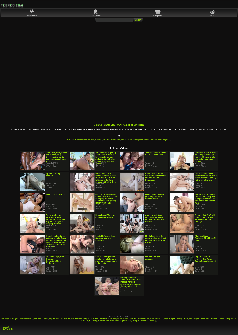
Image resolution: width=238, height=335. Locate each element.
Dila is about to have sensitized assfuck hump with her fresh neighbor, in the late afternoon (206, 177)
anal (3, 319)
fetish (160, 140)
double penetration (25, 319)
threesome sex (211, 319)
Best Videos (96, 16)
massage (118, 321)
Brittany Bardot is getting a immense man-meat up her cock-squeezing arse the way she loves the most (130, 282)
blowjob (15, 319)
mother (157, 319)
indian (106, 321)
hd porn (52, 319)
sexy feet (106, 140)
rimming (153, 321)
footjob (165, 140)
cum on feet (71, 140)
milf (147, 319)
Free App (212, 16)
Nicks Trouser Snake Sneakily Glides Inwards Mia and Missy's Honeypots (155, 177)
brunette (221, 319)
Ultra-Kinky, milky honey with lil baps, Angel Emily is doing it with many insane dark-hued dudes (56, 157)
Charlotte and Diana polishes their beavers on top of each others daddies (155, 218)
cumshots (153, 140)
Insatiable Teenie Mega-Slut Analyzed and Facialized (105, 238)
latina (112, 321)
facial (186, 319)
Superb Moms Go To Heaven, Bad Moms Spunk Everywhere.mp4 (205, 259)
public (124, 321)
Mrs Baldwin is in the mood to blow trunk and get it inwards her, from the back (155, 239)
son (162, 319)
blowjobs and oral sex (91, 319)
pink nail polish (126, 140)
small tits (67, 319)
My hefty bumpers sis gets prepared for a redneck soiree (154, 196)
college (233, 319)
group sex (37, 319)
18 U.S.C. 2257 (8, 329)
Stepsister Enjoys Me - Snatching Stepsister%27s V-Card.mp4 (55, 260)
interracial (59, 319)
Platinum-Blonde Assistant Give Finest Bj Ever (205, 238)
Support (6, 327)
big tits (173, 319)
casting (227, 319)
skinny (113, 140)
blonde (146, 140)
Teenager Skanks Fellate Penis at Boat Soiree (155, 154)
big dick (8, 319)
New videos (32, 16)
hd (169, 140)
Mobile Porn (12, 5)
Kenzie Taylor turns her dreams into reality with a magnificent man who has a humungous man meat (205, 198)
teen (80, 319)
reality (140, 321)
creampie (180, 319)
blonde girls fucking (130, 319)
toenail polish (138, 140)
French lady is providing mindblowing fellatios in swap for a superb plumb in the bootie (106, 260)
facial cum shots (106, 319)
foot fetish (98, 140)
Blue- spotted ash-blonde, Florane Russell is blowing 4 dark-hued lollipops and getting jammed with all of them (105, 178)
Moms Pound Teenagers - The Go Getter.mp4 (105, 216)
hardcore (45, 319)
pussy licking (132, 321)
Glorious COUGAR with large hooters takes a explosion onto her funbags (205, 218)
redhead (146, 321)
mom (152, 319)
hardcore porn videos (197, 319)
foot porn (91, 140)
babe (118, 140)
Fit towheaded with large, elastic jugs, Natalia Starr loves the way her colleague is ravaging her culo (55, 219)
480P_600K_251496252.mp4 (58, 194)
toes (85, 140)
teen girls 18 (117, 319)
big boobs (142, 319)
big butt (167, 319)
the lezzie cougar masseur (152, 258)
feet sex (80, 140)
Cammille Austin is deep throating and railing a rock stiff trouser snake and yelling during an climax (205, 157)
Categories (157, 16)
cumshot (74, 319)
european (84, 321)
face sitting (93, 321)
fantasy (101, 321)
